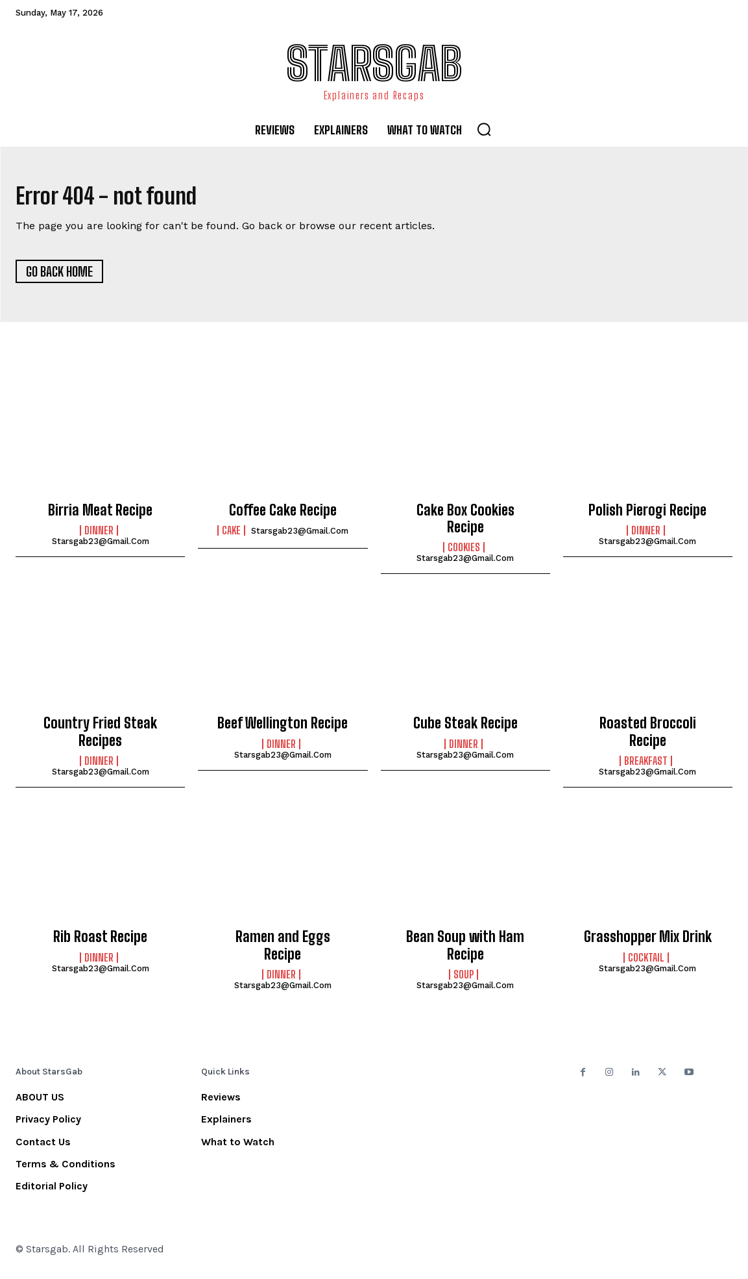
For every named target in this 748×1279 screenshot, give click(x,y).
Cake (231, 536)
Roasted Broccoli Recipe (647, 737)
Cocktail (646, 963)
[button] (484, 129)
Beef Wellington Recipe (282, 729)
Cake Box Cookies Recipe (465, 523)
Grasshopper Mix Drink (648, 942)
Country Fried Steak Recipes (100, 737)
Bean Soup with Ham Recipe (465, 951)
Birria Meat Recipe (100, 515)
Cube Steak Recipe (465, 729)
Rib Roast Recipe (100, 942)
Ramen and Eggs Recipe (282, 951)
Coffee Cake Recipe (283, 515)
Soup (463, 980)
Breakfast (646, 767)
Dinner (99, 536)
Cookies (464, 553)
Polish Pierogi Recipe (647, 515)
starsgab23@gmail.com (100, 547)
